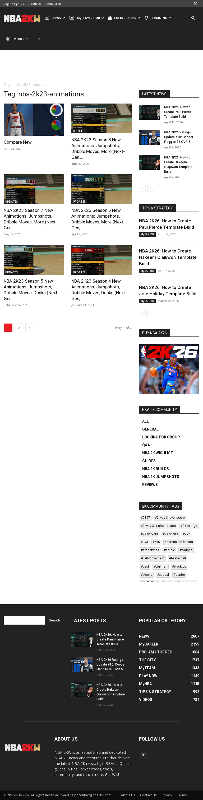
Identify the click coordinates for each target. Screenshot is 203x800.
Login (7, 4)
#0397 (145, 518)
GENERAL (150, 429)
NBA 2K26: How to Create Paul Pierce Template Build (178, 112)
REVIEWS (150, 485)
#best (145, 566)
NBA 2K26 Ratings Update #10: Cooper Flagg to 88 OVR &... (178, 137)
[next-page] (29, 328)
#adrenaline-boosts (179, 542)
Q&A (146, 445)
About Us (35, 4)
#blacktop (179, 566)
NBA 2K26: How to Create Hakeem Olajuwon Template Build (168, 257)
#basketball (177, 558)
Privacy (167, 795)
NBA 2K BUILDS (155, 469)
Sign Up (19, 4)
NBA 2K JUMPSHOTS (160, 477)
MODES (17, 39)
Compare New (18, 142)
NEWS (55, 18)
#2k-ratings (189, 526)
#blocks (146, 575)
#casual (163, 575)
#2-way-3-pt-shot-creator (158, 526)
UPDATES (79, 131)
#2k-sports (170, 534)
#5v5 (156, 542)
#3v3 (144, 542)
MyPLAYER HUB (86, 18)
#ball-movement (152, 558)
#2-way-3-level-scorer (170, 518)
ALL (145, 421)
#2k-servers (149, 534)
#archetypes (150, 550)
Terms (182, 795)
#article (169, 550)
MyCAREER (147, 234)
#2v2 (186, 534)
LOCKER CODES (124, 18)
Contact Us (53, 4)
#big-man (160, 566)
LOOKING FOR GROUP (161, 437)
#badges (186, 550)
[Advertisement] (101, 70)
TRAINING (157, 18)
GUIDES (149, 461)
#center (179, 575)
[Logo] (23, 18)
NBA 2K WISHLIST (157, 453)
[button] (193, 18)
